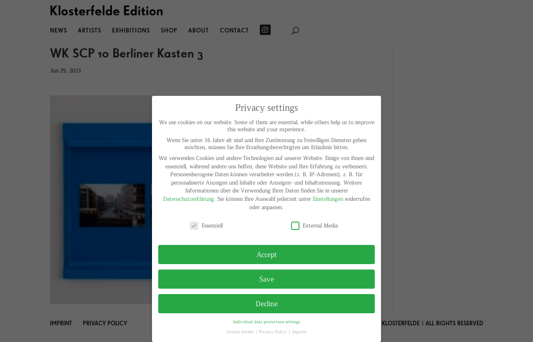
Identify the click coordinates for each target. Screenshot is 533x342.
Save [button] (266, 278)
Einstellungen (328, 198)
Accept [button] (267, 254)
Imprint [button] (299, 331)
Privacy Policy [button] (273, 331)
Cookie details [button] (241, 331)
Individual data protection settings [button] (266, 321)
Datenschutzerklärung (188, 198)
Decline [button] (267, 303)
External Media (314, 225)
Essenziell (206, 225)
